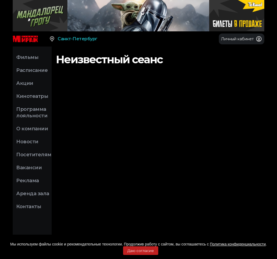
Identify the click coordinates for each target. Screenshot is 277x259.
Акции (24, 83)
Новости (27, 142)
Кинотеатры (32, 96)
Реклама (27, 181)
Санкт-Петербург (73, 39)
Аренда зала (32, 194)
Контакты (28, 207)
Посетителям (33, 155)
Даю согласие (140, 250)
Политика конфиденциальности (238, 244)
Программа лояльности (31, 112)
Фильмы (27, 57)
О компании (32, 129)
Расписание (32, 70)
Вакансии (29, 168)
